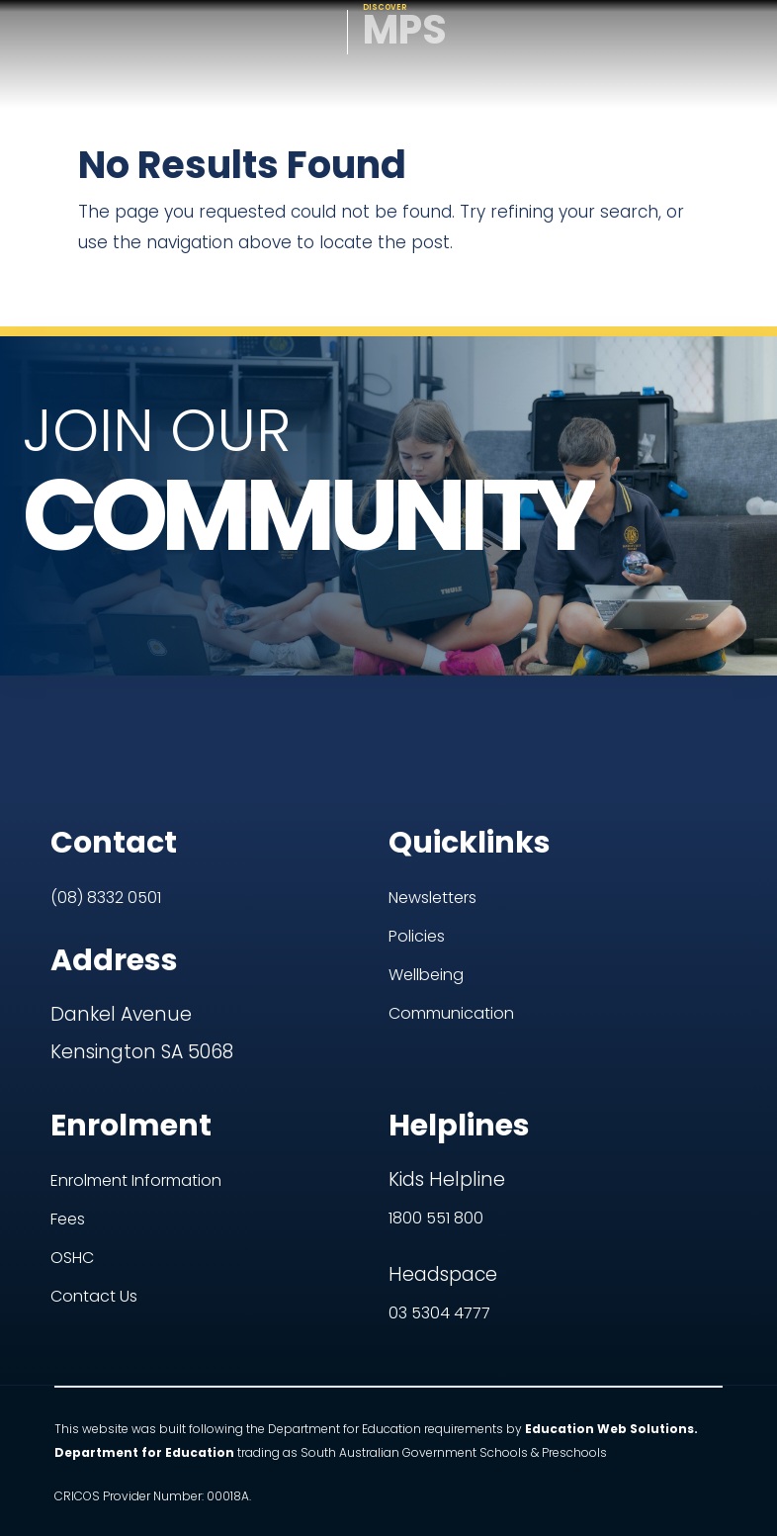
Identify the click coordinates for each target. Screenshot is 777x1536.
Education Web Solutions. (611, 1343)
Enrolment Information (135, 1095)
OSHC (72, 1172)
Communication (451, 928)
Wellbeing (426, 889)
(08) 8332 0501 (105, 812)
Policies (416, 851)
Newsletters (432, 812)
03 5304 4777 (439, 1228)
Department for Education (144, 1367)
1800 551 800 (435, 1133)
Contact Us (93, 1211)
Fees (67, 1134)
